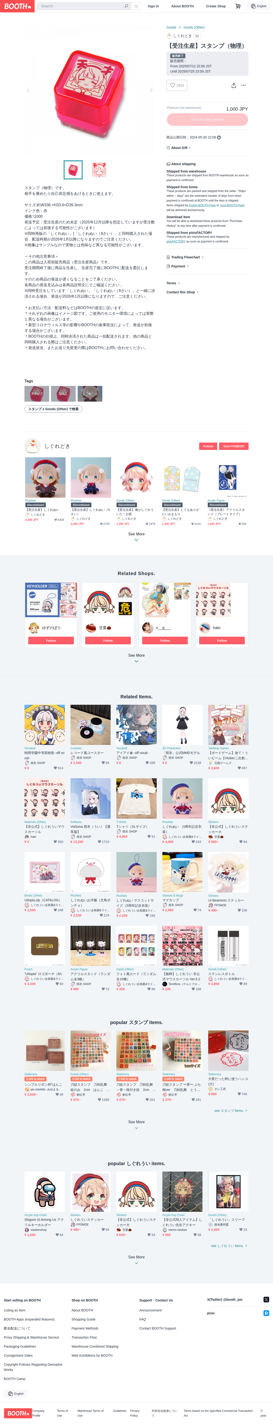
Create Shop (216, 6)
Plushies (30, 500)
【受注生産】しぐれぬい (42, 510)
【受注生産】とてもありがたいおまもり (180, 512)
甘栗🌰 (105, 628)
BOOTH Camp (14, 1379)
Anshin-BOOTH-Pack (202, 205)
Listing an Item (14, 1310)
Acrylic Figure (216, 500)
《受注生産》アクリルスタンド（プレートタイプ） (226, 512)
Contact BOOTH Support (157, 1328)
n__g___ (163, 628)
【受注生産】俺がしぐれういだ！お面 (135, 512)
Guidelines (120, 1411)
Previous (28, 90)
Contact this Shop (180, 292)
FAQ (142, 1319)
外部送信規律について (164, 1413)
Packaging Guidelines (20, 1346)
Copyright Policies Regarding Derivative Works (33, 1367)
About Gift (179, 148)
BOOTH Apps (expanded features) (29, 1319)
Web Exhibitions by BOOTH (92, 1355)
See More (136, 660)
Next (151, 90)
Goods (171, 27)
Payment (178, 266)
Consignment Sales (18, 1355)
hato (216, 628)
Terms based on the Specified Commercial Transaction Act (218, 1413)
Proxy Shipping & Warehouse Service (31, 1337)
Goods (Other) (194, 27)
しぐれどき (57, 446)
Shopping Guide (83, 1319)
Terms (171, 283)
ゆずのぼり (51, 628)
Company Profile (38, 1413)
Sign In (153, 6)
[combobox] (84, 6)
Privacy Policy (135, 1413)
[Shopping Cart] (238, 6)
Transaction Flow (84, 1337)
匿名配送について (17, 1328)
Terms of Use (62, 1413)
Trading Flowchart (185, 257)
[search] (126, 6)
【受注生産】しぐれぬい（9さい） (90, 512)
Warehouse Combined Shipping (95, 1346)
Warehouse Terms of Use (90, 1413)
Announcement (150, 1310)
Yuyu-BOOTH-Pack (232, 205)
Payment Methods (85, 1328)
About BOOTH (182, 6)
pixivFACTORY (175, 241)
